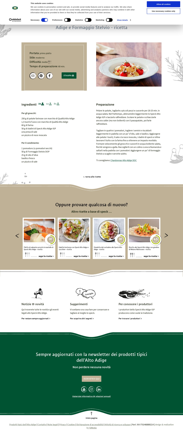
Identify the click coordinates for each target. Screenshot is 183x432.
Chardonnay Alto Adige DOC (124, 160)
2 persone (41, 104)
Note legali (53, 424)
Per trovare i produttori (129, 318)
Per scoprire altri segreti (81, 318)
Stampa (69, 75)
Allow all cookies (164, 6)
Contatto (42, 424)
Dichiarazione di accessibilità (89, 424)
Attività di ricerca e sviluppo (117, 424)
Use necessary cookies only (163, 13)
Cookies (71, 424)
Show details (122, 22)
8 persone (56, 104)
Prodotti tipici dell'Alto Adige (22, 424)
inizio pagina (91, 418)
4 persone (49, 104)
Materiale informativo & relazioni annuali (91, 396)
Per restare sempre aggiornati (35, 318)
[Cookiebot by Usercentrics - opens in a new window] (15, 21)
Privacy (62, 424)
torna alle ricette (93, 176)
